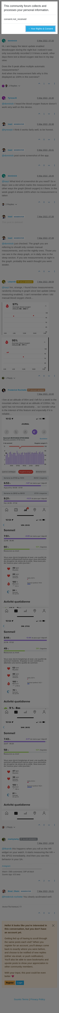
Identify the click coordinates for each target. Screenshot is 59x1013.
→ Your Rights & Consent (40, 28)
